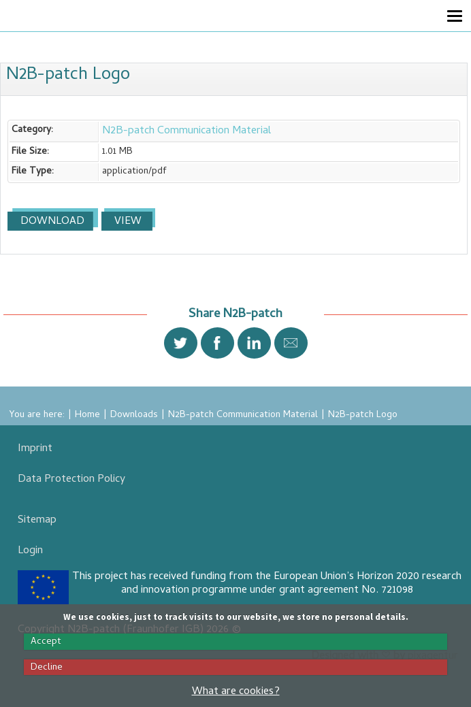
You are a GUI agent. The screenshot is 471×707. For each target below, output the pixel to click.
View (127, 221)
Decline (47, 667)
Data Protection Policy (71, 480)
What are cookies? (236, 692)
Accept (46, 641)
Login (30, 551)
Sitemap (37, 520)
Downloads (134, 415)
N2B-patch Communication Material (186, 131)
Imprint (35, 449)
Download (51, 221)
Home (87, 415)
